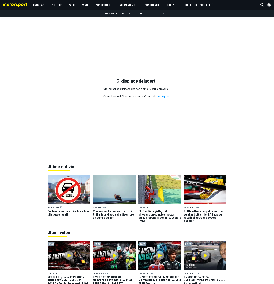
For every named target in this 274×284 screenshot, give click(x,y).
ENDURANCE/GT (127, 4)
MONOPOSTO (102, 4)
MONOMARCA (152, 4)
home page (163, 96)
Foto (154, 13)
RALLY (171, 4)
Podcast (127, 13)
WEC (72, 4)
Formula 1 (37, 4)
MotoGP (57, 4)
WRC (85, 4)
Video (166, 13)
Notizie (142, 13)
